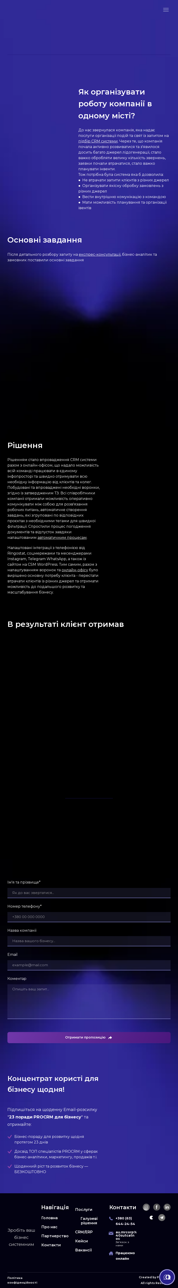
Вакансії (83, 1250)
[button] (146, 1207)
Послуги (83, 1209)
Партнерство (55, 1236)
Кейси (81, 1241)
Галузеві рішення (89, 1220)
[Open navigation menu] (166, 9)
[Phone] (111, 1218)
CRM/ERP (84, 1232)
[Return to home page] (20, 9)
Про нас (49, 1227)
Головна (49, 1218)
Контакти (51, 1245)
